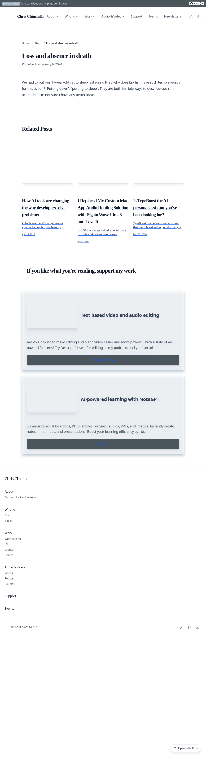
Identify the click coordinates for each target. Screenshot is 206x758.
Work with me (13, 689)
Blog (38, 43)
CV (6, 695)
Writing (71, 16)
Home (25, 43)
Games (9, 706)
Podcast (9, 729)
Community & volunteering (21, 648)
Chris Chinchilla (18, 629)
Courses (10, 735)
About (53, 16)
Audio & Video (113, 16)
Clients (9, 700)
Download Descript (103, 515)
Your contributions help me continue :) (43, 3)
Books (8, 671)
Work (90, 16)
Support (136, 16)
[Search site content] (191, 16)
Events (153, 16)
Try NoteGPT (103, 594)
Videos (9, 724)
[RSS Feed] (199, 16)
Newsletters (172, 16)
